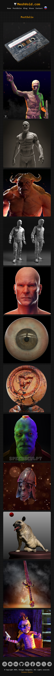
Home (9, 8)
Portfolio (17, 8)
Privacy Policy (27, 672)
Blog (25, 8)
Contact (39, 8)
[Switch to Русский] (45, 8)
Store (31, 8)
